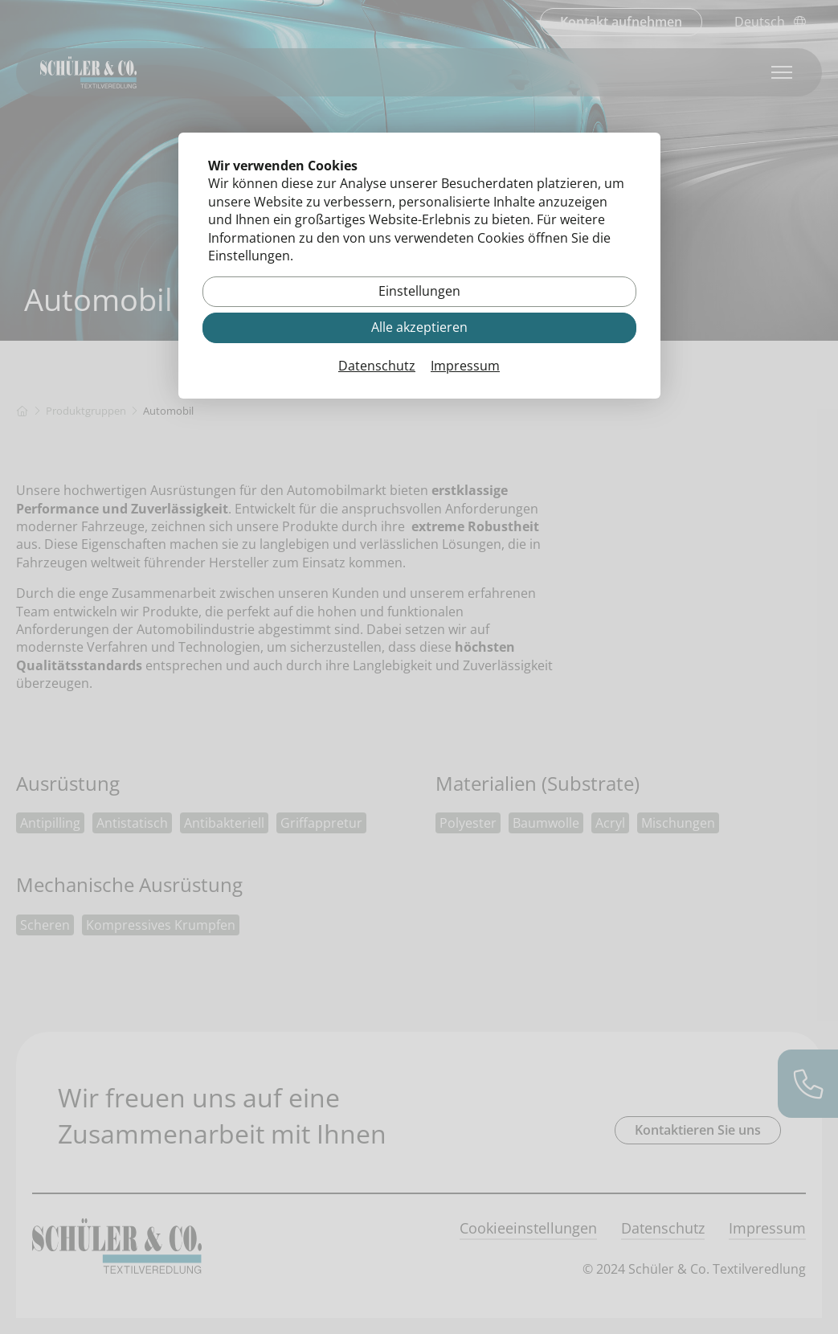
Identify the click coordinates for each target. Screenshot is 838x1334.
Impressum (465, 365)
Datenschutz (376, 365)
